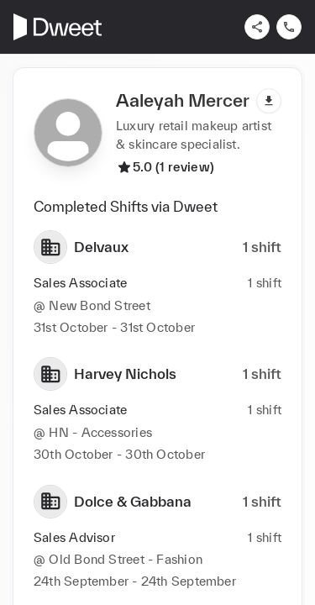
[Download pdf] (268, 100)
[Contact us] (289, 26)
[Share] (257, 26)
